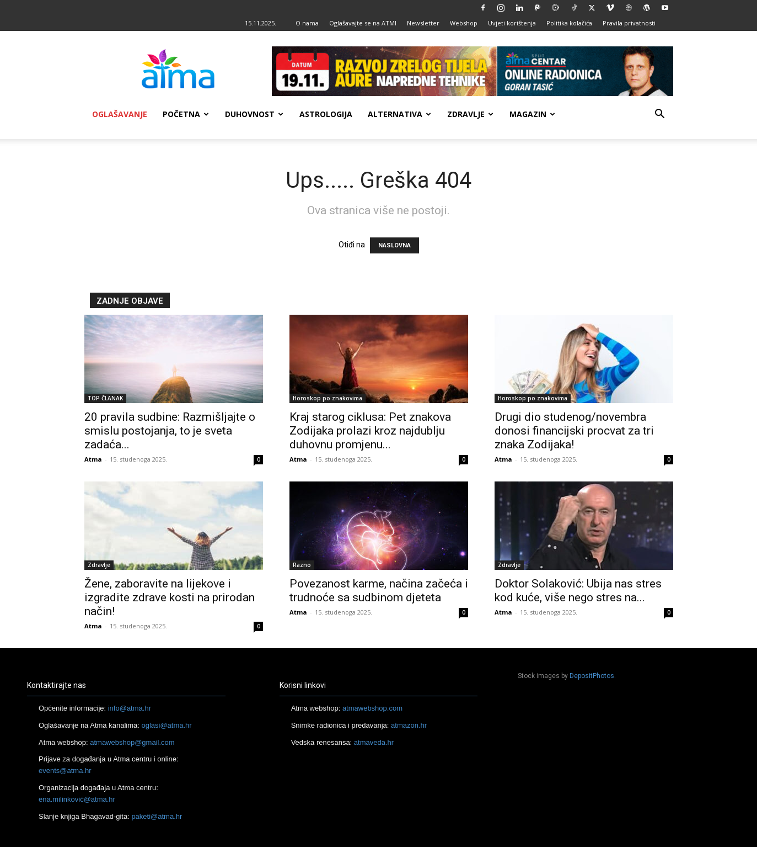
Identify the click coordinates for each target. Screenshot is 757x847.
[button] (660, 115)
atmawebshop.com (372, 708)
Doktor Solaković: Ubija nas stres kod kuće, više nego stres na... (578, 590)
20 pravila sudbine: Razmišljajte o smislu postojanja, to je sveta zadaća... (169, 430)
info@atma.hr (129, 708)
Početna (186, 114)
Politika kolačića (569, 23)
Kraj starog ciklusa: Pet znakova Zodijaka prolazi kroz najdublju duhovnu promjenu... (370, 430)
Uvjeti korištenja (512, 23)
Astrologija (325, 114)
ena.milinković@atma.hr (77, 799)
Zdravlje (470, 114)
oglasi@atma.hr (166, 725)
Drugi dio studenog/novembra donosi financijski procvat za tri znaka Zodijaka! (574, 430)
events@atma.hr (65, 770)
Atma (93, 459)
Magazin (532, 114)
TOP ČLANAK (105, 398)
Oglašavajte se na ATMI (362, 23)
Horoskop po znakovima (327, 398)
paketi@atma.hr (156, 816)
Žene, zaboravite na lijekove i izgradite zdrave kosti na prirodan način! (169, 597)
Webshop (463, 23)
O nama (307, 23)
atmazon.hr (409, 725)
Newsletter (423, 23)
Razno (302, 565)
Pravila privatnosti (629, 23)
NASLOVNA (394, 245)
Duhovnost (254, 114)
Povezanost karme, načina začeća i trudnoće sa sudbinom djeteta (378, 590)
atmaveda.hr (374, 742)
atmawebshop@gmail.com (132, 742)
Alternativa (399, 114)
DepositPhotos (592, 676)
